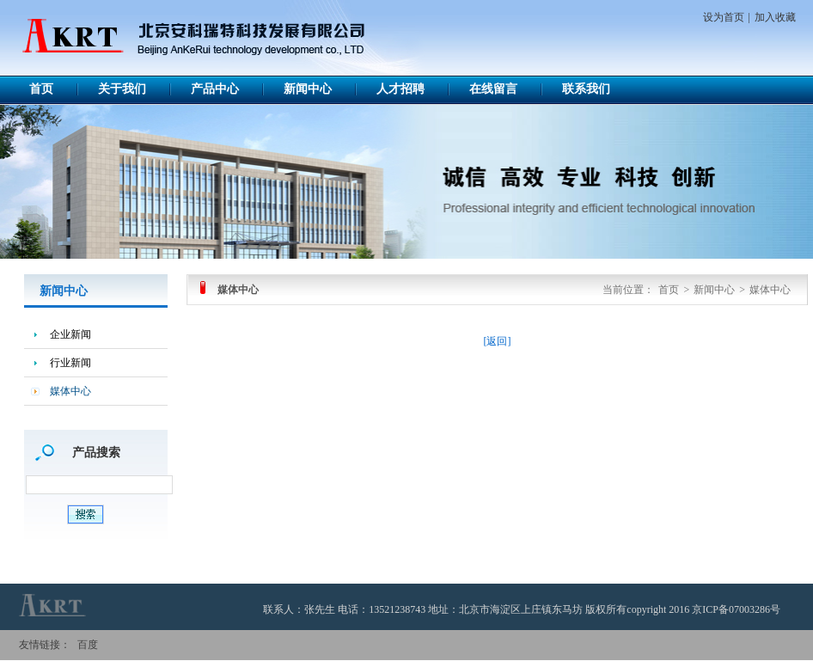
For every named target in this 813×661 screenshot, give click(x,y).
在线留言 (493, 89)
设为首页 (723, 17)
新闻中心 (308, 89)
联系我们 (586, 89)
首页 (41, 89)
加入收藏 (775, 17)
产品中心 (215, 89)
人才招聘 (400, 89)
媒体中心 (70, 391)
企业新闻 (70, 334)
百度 (87, 645)
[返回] (497, 341)
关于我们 (122, 89)
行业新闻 (70, 363)
